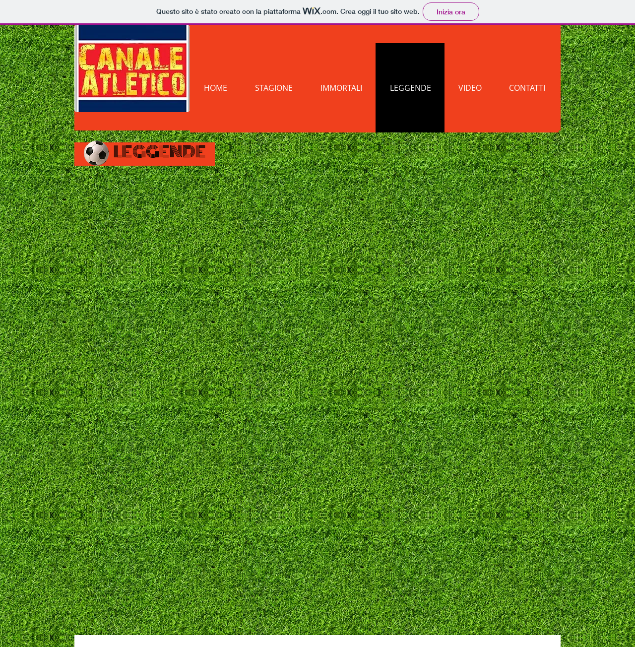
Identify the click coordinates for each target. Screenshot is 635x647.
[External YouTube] (323, 261)
